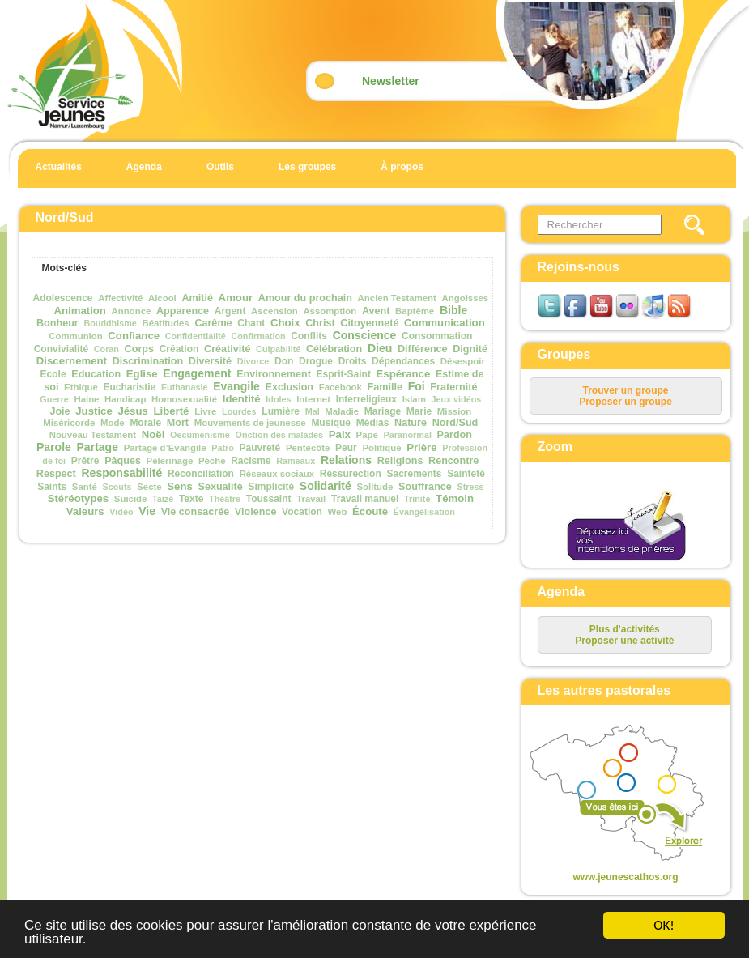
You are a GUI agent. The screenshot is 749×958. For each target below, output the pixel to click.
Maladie (342, 411)
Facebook (340, 387)
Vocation (302, 511)
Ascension (274, 311)
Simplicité (271, 486)
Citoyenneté (369, 323)
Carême (213, 323)
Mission (454, 411)
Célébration (334, 349)
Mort (178, 422)
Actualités (59, 166)
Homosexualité (184, 399)
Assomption (329, 311)
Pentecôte (308, 448)
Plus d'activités (624, 629)
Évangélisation (424, 512)
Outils (220, 166)
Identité (242, 399)
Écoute (370, 511)
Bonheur (57, 323)
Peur (346, 447)
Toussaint (269, 499)
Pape (367, 435)
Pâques (122, 460)
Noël (153, 434)
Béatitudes (165, 323)
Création (179, 349)
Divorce (253, 361)
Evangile (236, 386)
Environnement (273, 374)
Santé (84, 487)
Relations (346, 459)
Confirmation (258, 336)
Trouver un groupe (625, 390)
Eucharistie (130, 387)
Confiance (134, 336)
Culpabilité (278, 349)
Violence (256, 511)
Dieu (380, 348)
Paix (340, 434)
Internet (313, 399)
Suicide (130, 499)
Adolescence (62, 298)
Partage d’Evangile (165, 448)
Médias (372, 422)
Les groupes (307, 166)
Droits (352, 361)
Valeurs (85, 511)
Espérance (404, 374)
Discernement (71, 361)
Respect (56, 473)
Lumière (281, 411)
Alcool (162, 298)
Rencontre (453, 460)
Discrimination (148, 361)
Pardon (454, 435)
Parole (53, 447)
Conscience (365, 335)
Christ (319, 323)
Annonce (131, 311)
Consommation (437, 336)
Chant (251, 323)
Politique (381, 448)
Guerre (54, 399)
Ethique (81, 387)
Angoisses (465, 298)
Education (96, 374)
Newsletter (390, 81)
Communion (75, 336)
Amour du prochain (305, 298)
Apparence (182, 311)
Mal (312, 411)
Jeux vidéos (457, 399)
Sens (180, 486)
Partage (97, 447)
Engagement (197, 373)
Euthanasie (184, 387)
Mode (112, 423)
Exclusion (290, 387)
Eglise (142, 374)
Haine (86, 399)
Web (337, 512)
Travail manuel (364, 499)
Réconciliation (201, 473)
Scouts (117, 487)
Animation (79, 310)
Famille (385, 387)
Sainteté (466, 473)
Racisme (250, 460)
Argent (230, 311)
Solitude (374, 487)
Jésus (132, 411)
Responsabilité (121, 472)
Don (283, 361)
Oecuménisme (200, 435)
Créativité (227, 349)
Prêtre (85, 460)
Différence (423, 349)
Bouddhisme (109, 323)
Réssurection (350, 473)
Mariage (382, 411)
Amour (236, 298)
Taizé (162, 499)
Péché (212, 461)
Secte (149, 487)
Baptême (414, 311)
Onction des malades (279, 435)
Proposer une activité (624, 640)
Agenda (144, 166)
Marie (419, 411)
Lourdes (239, 411)
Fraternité (453, 387)
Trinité (417, 499)
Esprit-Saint (344, 374)
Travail (311, 499)
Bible (453, 310)
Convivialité (61, 349)
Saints (51, 486)
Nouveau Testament (92, 435)
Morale (145, 422)
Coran (106, 349)
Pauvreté (260, 447)
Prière (421, 447)
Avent (376, 311)
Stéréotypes (78, 498)
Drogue (316, 361)
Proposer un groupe (625, 401)
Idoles (278, 399)
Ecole (53, 374)
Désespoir (462, 361)
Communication (444, 323)
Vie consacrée (195, 511)
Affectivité (120, 298)
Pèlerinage (170, 461)
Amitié (197, 298)
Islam (414, 399)
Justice (93, 411)
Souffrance (425, 486)
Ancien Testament (397, 298)
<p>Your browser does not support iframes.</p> (612, 794)
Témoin (455, 498)
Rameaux (295, 461)
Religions (400, 460)
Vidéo (121, 512)
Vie (146, 511)
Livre (205, 411)
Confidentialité (195, 336)
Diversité (210, 361)
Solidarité (325, 485)
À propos (402, 166)
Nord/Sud (455, 422)
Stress (470, 487)
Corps (139, 349)
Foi (416, 386)
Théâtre (224, 499)
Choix (285, 323)
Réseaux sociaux (277, 474)
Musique (331, 422)
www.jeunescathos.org (625, 877)
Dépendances (403, 361)
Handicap (125, 399)
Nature (410, 422)
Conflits (309, 336)
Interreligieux (366, 399)
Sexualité (220, 486)
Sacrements (413, 473)
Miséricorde (69, 423)
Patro (222, 448)
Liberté (171, 411)
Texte (191, 499)
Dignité (470, 349)
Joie (59, 411)
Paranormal (407, 435)
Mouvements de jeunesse (250, 423)
